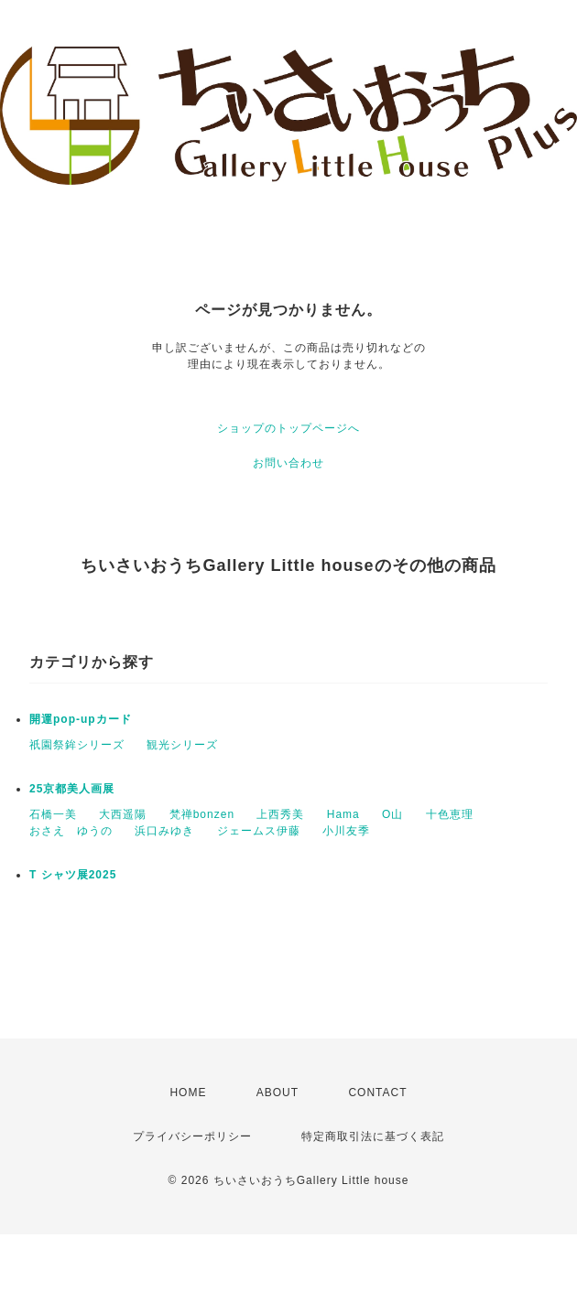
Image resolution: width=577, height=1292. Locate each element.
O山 (392, 814)
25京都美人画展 (71, 788)
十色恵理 (450, 814)
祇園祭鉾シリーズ (77, 744)
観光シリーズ (182, 744)
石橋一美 (53, 814)
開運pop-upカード (80, 719)
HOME (187, 1092)
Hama (343, 814)
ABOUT (277, 1092)
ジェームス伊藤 (258, 830)
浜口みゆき (164, 830)
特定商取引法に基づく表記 (372, 1136)
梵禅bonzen (201, 814)
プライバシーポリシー (192, 1136)
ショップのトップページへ (288, 428)
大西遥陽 (123, 814)
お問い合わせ (288, 463)
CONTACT (377, 1092)
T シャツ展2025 (72, 874)
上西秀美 (280, 814)
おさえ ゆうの (71, 830)
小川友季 (346, 830)
